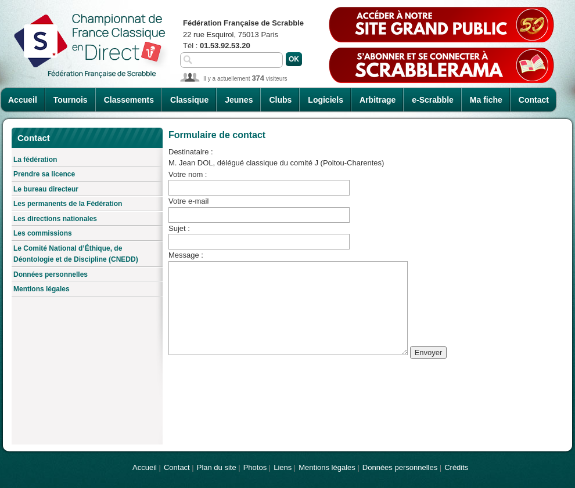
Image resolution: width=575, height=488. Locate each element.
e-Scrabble (433, 99)
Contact (534, 99)
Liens (283, 467)
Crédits (456, 467)
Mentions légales (41, 289)
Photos (255, 467)
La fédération (35, 160)
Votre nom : (187, 174)
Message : (185, 255)
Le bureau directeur (45, 189)
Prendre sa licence (44, 174)
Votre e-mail (188, 201)
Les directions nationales (55, 219)
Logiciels (325, 99)
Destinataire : (190, 151)
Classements (129, 99)
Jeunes (239, 99)
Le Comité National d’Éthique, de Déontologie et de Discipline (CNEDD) (75, 254)
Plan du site (216, 467)
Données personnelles (50, 274)
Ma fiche (486, 99)
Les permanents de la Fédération (67, 204)
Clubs (280, 99)
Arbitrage (378, 99)
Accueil (22, 99)
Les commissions (42, 233)
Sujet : (179, 228)
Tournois (70, 99)
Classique (189, 99)
